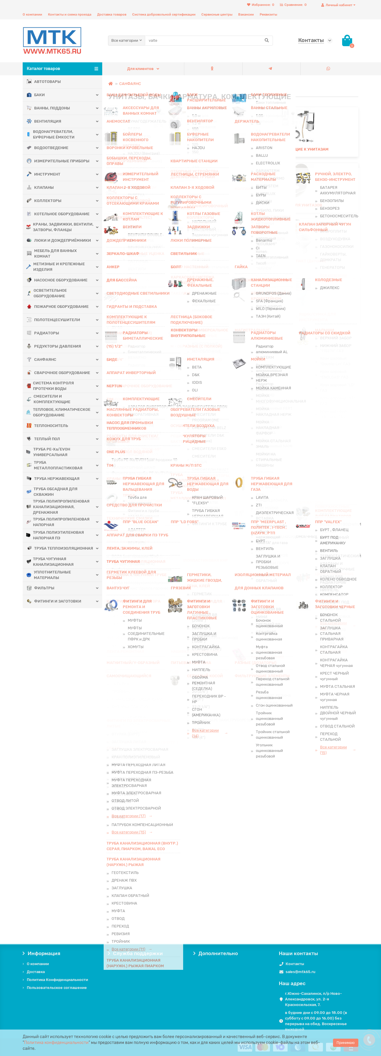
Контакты (295, 964)
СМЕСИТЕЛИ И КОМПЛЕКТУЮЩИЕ (48, 399)
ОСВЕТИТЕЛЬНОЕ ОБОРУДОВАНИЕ (46, 293)
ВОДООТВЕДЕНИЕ (47, 148)
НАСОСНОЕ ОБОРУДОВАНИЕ (57, 280)
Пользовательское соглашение (57, 987)
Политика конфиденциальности (56, 1042)
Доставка (36, 972)
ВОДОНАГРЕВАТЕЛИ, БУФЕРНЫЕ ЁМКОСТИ (50, 134)
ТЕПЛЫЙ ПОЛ (43, 439)
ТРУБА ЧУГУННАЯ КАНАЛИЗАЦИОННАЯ (50, 562)
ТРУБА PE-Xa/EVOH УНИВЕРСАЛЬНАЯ (48, 452)
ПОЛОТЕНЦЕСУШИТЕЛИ (53, 320)
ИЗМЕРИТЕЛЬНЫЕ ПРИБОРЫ (58, 161)
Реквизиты (268, 14)
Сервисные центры (216, 14)
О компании (32, 14)
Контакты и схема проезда (69, 14)
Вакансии (246, 14)
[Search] (209, 41)
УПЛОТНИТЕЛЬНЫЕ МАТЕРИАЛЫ (48, 575)
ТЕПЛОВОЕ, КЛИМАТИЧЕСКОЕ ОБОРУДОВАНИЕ (58, 412)
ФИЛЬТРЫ (40, 588)
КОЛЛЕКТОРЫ (44, 201)
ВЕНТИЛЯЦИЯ (44, 121)
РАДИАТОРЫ (42, 333)
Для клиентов (140, 68)
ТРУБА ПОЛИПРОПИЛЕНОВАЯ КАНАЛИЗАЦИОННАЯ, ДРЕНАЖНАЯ (58, 507)
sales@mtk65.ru (300, 972)
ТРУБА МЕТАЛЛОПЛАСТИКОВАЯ (54, 465)
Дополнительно (215, 953)
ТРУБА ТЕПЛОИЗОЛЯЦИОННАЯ (53, 548)
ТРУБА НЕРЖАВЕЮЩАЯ (53, 479)
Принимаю (346, 1043)
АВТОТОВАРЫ (43, 82)
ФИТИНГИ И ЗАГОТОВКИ (54, 601)
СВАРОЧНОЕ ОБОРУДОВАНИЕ (58, 373)
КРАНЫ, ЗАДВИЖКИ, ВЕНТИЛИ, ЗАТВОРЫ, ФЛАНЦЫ (59, 227)
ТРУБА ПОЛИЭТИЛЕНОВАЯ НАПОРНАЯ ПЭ (55, 535)
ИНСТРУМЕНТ (43, 174)
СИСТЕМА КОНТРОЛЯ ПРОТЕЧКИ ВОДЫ (50, 386)
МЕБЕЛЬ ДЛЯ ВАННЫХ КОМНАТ (51, 253)
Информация (41, 953)
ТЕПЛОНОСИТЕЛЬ (47, 426)
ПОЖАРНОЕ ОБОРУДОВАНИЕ (57, 307)
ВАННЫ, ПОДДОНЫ (48, 108)
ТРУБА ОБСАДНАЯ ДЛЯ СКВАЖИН (52, 492)
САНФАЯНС (41, 360)
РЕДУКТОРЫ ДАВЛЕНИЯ (53, 346)
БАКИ (35, 95)
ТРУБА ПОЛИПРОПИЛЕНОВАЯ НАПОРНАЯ (58, 522)
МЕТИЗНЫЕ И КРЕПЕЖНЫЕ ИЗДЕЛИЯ (55, 267)
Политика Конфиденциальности (57, 979)
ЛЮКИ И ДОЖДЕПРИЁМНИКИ (58, 240)
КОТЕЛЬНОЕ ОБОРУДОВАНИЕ (58, 214)
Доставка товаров (111, 14)
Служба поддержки (135, 953)
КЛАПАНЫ (40, 188)
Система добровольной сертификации (164, 14)
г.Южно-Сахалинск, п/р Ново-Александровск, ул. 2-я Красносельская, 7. (313, 999)
